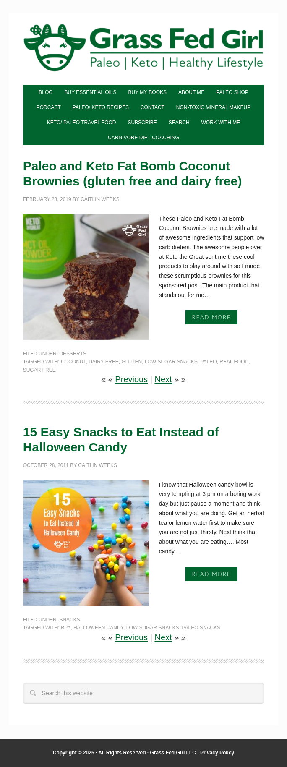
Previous (131, 379)
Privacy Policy (217, 753)
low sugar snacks (171, 362)
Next (163, 379)
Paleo (208, 362)
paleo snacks (201, 628)
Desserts (72, 354)
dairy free (104, 362)
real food (233, 362)
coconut (73, 362)
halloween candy (98, 628)
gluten (131, 362)
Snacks (69, 620)
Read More (211, 317)
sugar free (39, 370)
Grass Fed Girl (143, 50)
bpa (65, 628)
